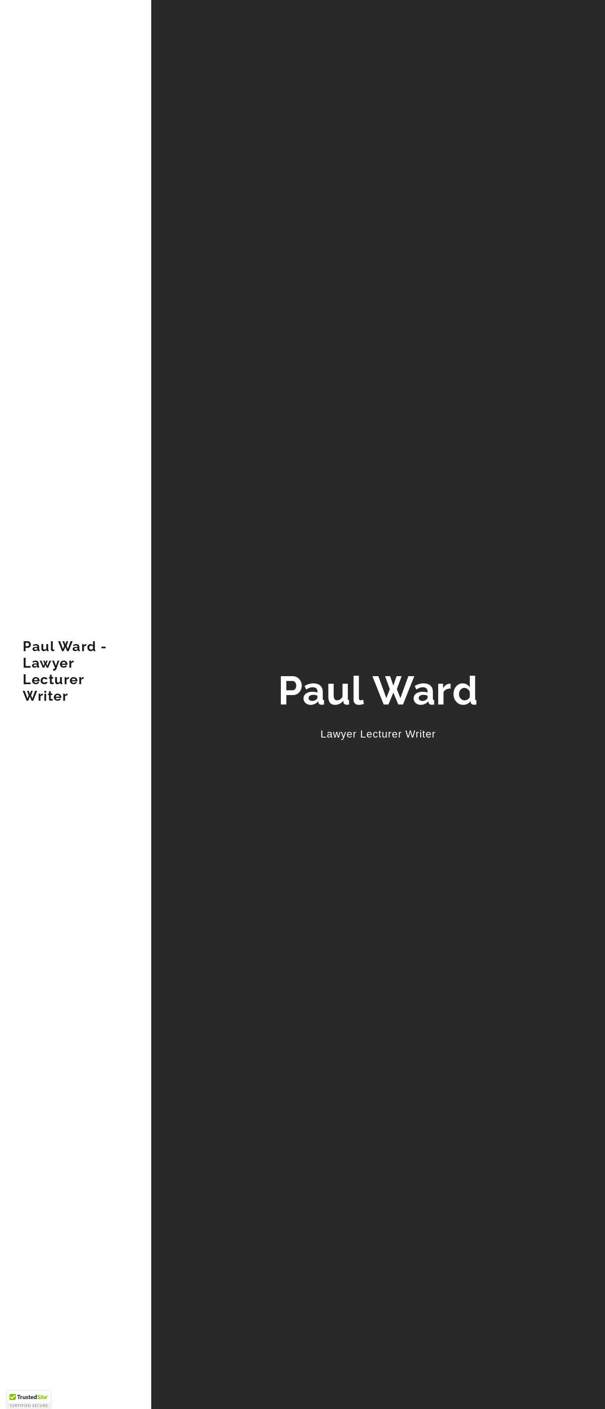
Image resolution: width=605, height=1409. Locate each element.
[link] (76, 698)
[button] (29, 1400)
